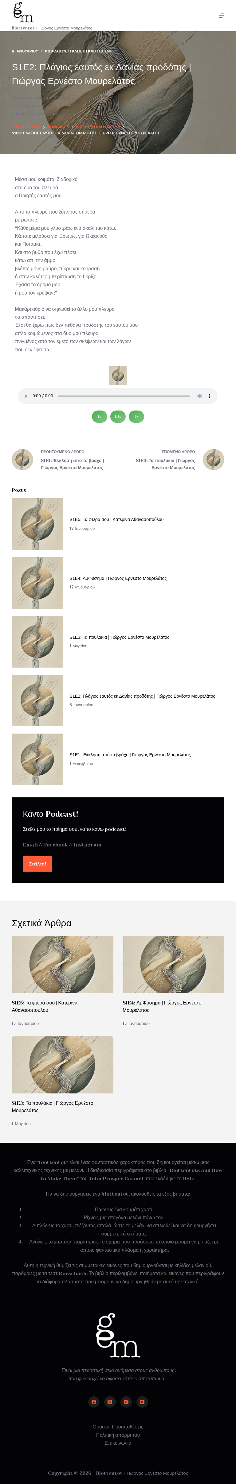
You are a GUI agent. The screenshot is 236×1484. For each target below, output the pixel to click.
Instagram (87, 845)
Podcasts (55, 51)
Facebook (56, 845)
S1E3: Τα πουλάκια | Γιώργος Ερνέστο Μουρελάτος (119, 637)
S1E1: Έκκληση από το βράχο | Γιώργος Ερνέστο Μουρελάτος (130, 754)
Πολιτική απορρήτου (118, 1435)
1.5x (118, 416)
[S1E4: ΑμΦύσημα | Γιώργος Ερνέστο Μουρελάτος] (37, 583)
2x (137, 416)
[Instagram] (126, 1402)
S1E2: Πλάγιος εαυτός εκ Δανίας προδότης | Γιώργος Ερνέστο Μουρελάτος (142, 696)
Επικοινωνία (118, 1443)
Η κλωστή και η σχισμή (90, 51)
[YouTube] (142, 1402)
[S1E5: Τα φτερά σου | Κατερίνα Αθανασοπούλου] (37, 524)
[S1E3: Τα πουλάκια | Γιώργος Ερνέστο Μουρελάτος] (37, 642)
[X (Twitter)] (110, 1402)
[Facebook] (94, 1402)
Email (30, 845)
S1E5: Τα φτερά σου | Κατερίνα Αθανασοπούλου (116, 519)
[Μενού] (221, 15)
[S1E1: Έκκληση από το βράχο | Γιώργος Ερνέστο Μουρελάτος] (37, 759)
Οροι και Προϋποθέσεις (118, 1427)
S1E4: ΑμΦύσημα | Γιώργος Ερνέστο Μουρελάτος (118, 578)
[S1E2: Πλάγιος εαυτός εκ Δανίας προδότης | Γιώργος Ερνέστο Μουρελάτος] (37, 701)
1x (99, 416)
